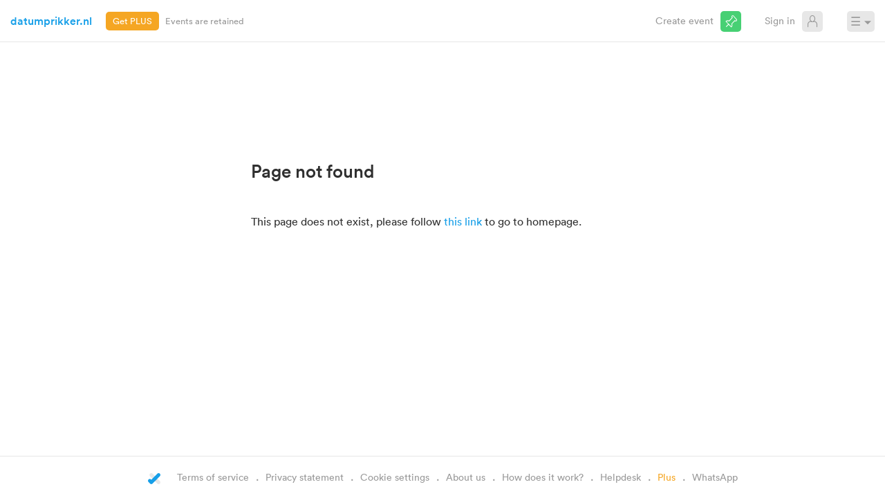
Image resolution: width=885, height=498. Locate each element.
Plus (667, 476)
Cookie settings (394, 476)
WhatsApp (715, 476)
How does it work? (543, 476)
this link (463, 221)
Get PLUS (132, 21)
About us (465, 476)
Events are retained (204, 21)
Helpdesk (620, 476)
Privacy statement (305, 476)
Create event (684, 20)
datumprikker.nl (51, 20)
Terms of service (213, 476)
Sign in (780, 20)
